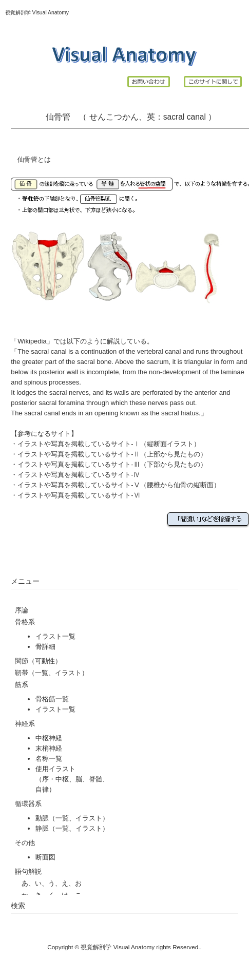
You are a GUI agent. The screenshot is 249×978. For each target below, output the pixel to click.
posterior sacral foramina (47, 403)
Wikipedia (31, 341)
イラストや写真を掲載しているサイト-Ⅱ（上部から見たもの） (111, 454)
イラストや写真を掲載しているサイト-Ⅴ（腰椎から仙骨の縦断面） (118, 485)
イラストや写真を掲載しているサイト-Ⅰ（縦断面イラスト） (108, 444)
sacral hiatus (180, 413)
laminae (232, 372)
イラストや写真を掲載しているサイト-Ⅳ (78, 474)
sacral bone (94, 362)
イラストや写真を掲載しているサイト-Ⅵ (78, 495)
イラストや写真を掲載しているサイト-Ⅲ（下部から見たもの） (111, 464)
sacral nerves (69, 392)
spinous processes (52, 382)
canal (196, 116)
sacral (174, 116)
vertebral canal (159, 351)
